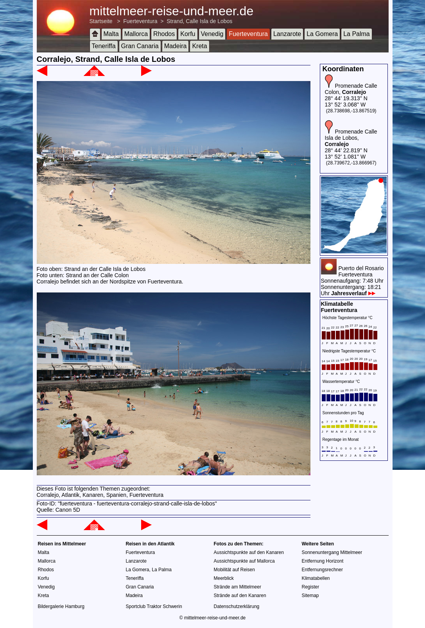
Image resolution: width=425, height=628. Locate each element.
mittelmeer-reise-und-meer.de (172, 11)
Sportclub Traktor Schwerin (154, 606)
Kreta (199, 46)
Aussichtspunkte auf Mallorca (244, 561)
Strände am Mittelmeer (237, 587)
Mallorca (136, 34)
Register (310, 587)
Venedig (212, 34)
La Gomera (322, 34)
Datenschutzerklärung (237, 606)
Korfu (187, 34)
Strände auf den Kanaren (240, 595)
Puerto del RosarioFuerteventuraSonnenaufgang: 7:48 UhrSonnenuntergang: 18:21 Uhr (352, 280)
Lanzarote (287, 34)
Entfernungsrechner (322, 569)
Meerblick (224, 578)
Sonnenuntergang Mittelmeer (332, 552)
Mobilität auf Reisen (234, 569)
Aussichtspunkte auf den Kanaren (249, 552)
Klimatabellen (316, 578)
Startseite (101, 21)
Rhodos (164, 34)
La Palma (356, 34)
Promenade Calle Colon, (351, 89)
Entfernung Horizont (323, 561)
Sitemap (310, 595)
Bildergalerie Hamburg (61, 606)
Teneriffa (104, 46)
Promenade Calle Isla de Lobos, (351, 137)
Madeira (175, 46)
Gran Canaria (140, 46)
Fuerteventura (140, 21)
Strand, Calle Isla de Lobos (199, 21)
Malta (111, 34)
